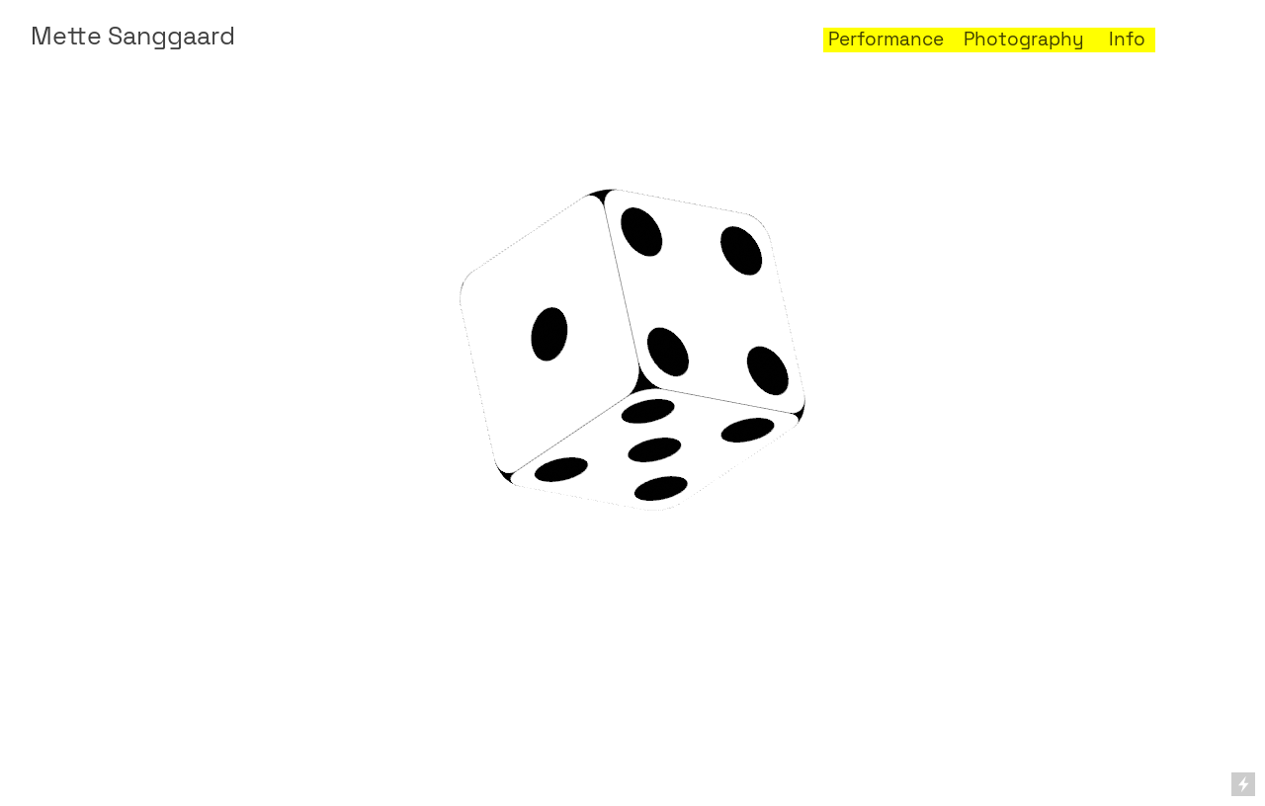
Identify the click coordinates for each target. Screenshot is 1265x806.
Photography (1024, 39)
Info (1127, 39)
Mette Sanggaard (133, 36)
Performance (883, 39)
